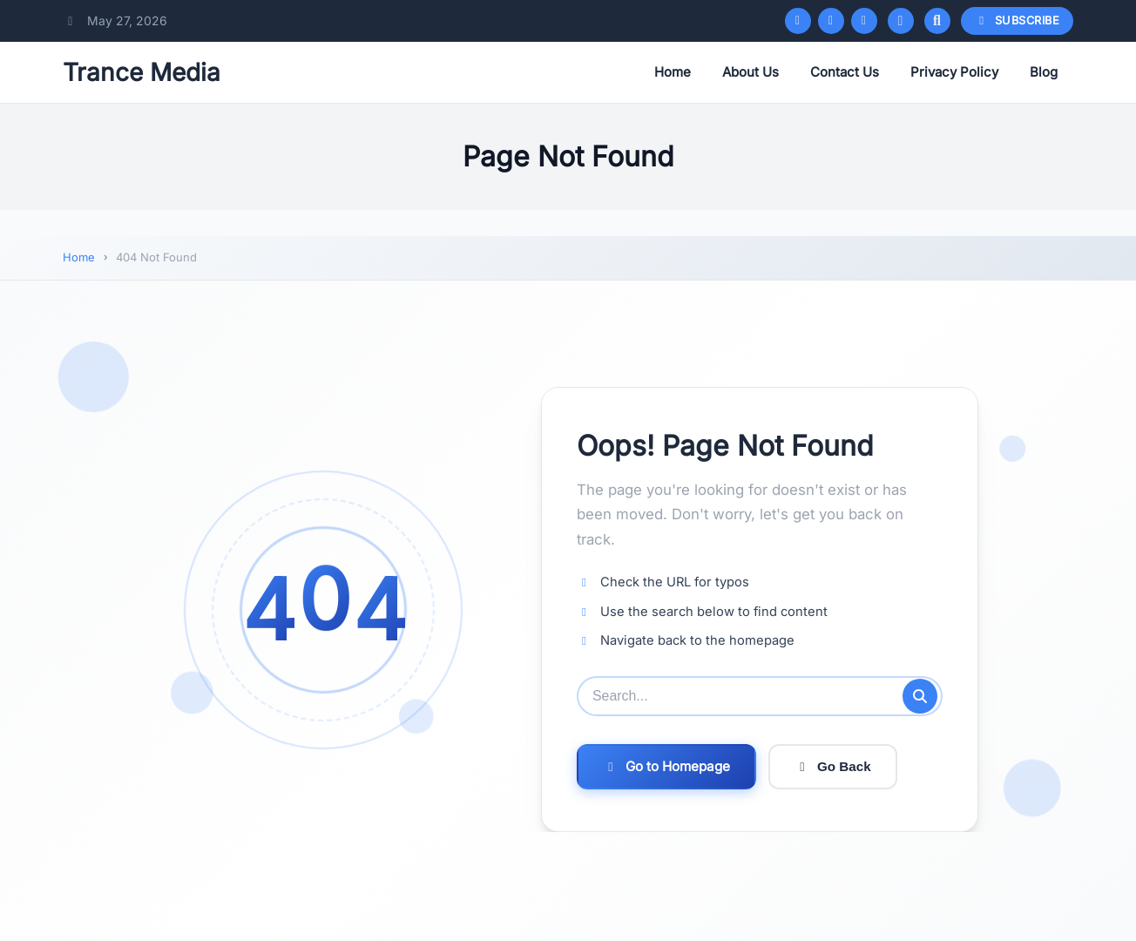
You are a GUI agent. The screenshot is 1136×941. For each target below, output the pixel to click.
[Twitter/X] (831, 21)
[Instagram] (864, 21)
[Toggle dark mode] (901, 21)
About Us (750, 72)
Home (672, 72)
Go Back (833, 766)
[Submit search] (920, 696)
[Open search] (937, 21)
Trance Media (141, 72)
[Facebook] (798, 21)
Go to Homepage (666, 766)
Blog (1044, 72)
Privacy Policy (954, 72)
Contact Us (844, 72)
